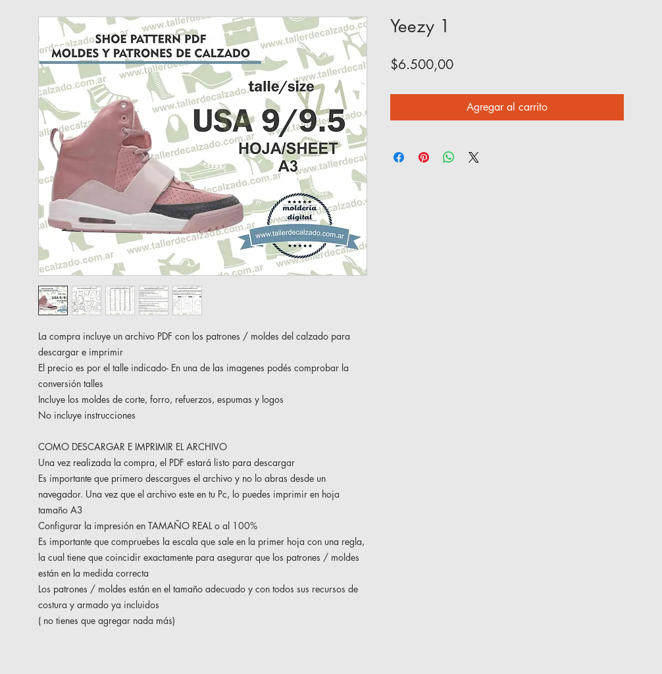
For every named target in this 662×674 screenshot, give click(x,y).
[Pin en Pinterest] (424, 157)
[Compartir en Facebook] (399, 157)
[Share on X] (474, 157)
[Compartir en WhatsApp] (449, 157)
